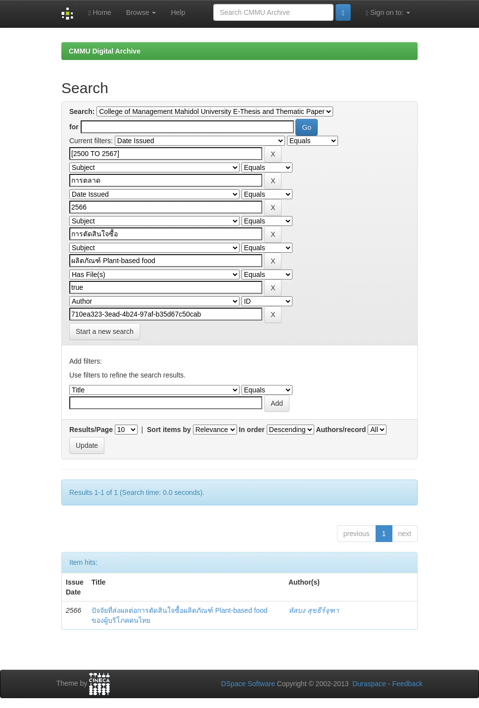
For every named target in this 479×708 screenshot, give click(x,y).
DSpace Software (248, 684)
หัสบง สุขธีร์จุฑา (313, 610)
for (74, 127)
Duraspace (369, 684)
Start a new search (105, 331)
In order (252, 430)
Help (178, 12)
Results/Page (91, 430)
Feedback (407, 684)
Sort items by (169, 430)
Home (99, 12)
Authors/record (341, 430)
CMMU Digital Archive (105, 51)
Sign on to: (388, 12)
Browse (141, 12)
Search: (82, 111)
